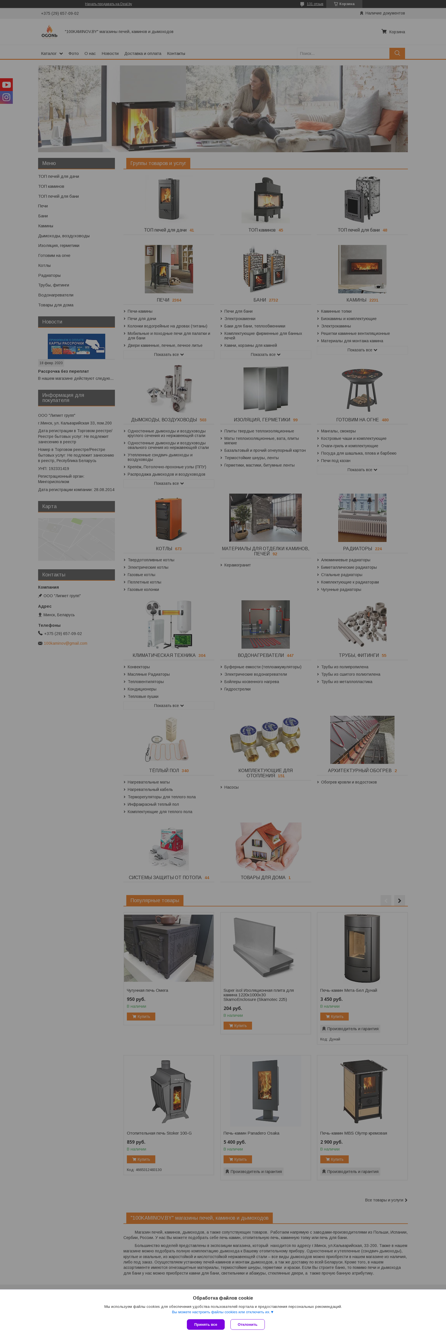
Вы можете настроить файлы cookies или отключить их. (221, 1312)
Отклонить (247, 1324)
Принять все (205, 1324)
